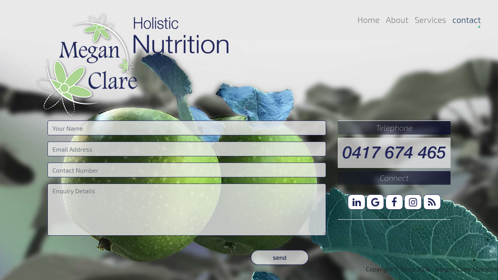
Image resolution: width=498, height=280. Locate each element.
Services (430, 19)
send (279, 257)
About (397, 19)
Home (369, 19)
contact (466, 19)
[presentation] (106, 257)
